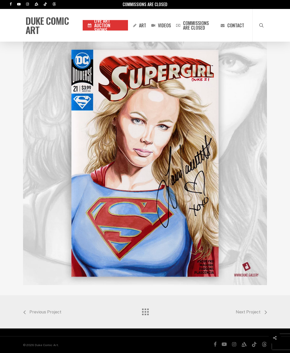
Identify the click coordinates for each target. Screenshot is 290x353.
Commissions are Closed (145, 4)
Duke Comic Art (47, 25)
